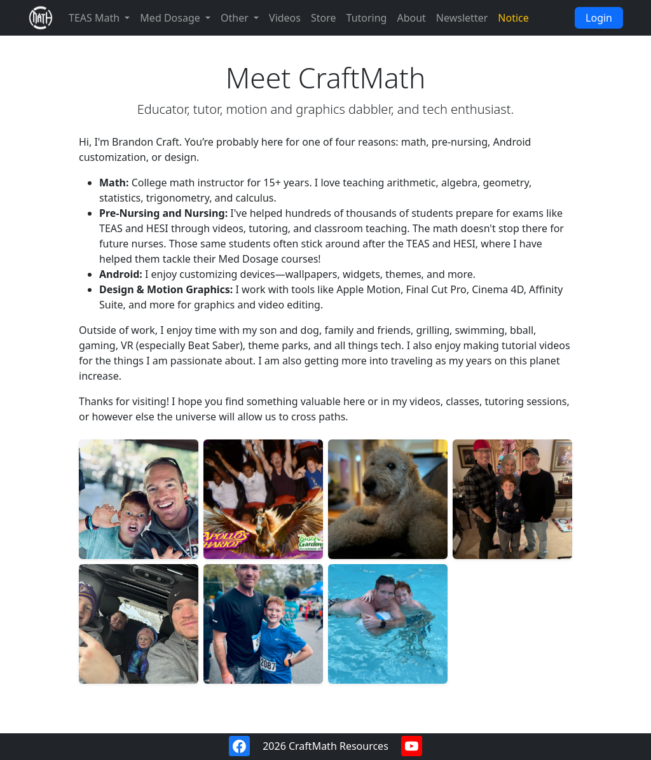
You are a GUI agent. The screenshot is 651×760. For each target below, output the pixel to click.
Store (323, 18)
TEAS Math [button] (95, 18)
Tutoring (366, 18)
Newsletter (462, 18)
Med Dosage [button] (171, 18)
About (411, 18)
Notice (513, 18)
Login (599, 18)
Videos (285, 18)
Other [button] (236, 18)
